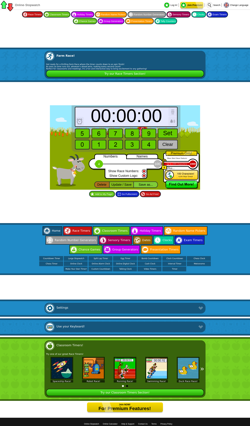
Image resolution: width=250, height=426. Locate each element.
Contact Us (142, 424)
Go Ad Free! (152, 194)
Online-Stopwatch (27, 5)
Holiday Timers (85, 14)
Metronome (199, 264)
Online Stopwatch (91, 424)
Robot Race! (93, 381)
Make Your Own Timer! (76, 269)
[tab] (123, 386)
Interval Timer (174, 264)
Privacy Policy (166, 424)
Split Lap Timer (101, 258)
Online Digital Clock (125, 264)
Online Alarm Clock (101, 264)
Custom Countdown (101, 269)
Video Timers (150, 269)
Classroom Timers (59, 14)
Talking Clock (125, 269)
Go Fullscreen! (129, 194)
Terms (154, 424)
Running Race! (125, 381)
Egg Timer (125, 258)
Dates (146, 240)
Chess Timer (52, 264)
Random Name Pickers (113, 14)
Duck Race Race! (188, 381)
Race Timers (34, 14)
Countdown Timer (51, 258)
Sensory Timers (181, 14)
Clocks (201, 14)
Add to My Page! (104, 194)
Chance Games (87, 21)
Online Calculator (110, 424)
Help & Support (127, 424)
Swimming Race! (156, 381)
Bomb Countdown (150, 258)
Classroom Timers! (69, 345)
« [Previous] (48, 368)
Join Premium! (195, 5)
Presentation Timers (141, 21)
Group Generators (113, 21)
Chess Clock (199, 258)
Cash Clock (150, 264)
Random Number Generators (149, 14)
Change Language (239, 5)
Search (216, 5)
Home (56, 230)
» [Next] (202, 368)
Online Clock (76, 264)
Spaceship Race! (62, 381)
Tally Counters (168, 21)
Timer (174, 269)
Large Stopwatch (76, 258)
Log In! (173, 5)
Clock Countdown (174, 258)
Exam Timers (220, 14)
